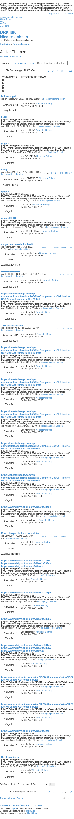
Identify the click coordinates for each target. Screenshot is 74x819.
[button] (38, 70)
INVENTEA (32, 813)
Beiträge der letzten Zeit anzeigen (24, 784)
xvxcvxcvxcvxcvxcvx (13, 325)
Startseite (5, 805)
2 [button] (48, 70)
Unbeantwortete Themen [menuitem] (11, 17)
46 (57, 329)
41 (57, 275)
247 (70, 173)
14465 (43, 248)
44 (68, 275)
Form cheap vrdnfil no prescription (20, 533)
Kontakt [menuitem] (38, 805)
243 (52, 173)
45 (71, 275)
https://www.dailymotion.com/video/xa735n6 (26, 619)
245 (61, 173)
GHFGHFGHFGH (10, 271)
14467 (56, 248)
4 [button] (57, 70)
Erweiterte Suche (24, 63)
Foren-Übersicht (21, 805)
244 (56, 173)
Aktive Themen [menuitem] (6, 19)
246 (66, 173)
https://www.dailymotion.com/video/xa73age (26, 507)
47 (60, 329)
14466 (50, 248)
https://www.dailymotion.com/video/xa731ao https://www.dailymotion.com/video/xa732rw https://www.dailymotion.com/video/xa (26, 648)
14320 (56, 537)
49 (68, 329)
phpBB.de (30, 811)
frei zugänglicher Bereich (54, 99)
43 (64, 275)
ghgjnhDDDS (8, 218)
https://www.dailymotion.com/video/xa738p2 (26, 592)
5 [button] (62, 70)
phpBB (14, 809)
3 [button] (53, 70)
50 (71, 329)
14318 (43, 537)
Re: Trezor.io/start (11, 757)
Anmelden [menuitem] (69, 14)
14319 (50, 537)
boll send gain (9, 96)
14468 (63, 248)
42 (60, 275)
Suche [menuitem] (3, 24)
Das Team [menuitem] (4, 26)
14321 (63, 537)
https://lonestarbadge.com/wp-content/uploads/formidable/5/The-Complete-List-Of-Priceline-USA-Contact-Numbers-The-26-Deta (35, 296)
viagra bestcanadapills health (17, 244)
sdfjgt (4, 169)
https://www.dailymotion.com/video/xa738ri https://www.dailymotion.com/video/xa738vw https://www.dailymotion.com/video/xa (26, 563)
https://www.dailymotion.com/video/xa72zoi (25, 731)
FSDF (4, 117)
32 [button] (70, 70)
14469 (69, 248)
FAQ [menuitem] (2, 21)
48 (64, 329)
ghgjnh (5, 143)
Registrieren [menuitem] (53, 14)
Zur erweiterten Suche (10, 56)
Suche (5, 63)
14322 (69, 537)
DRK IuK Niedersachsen (14, 34)
